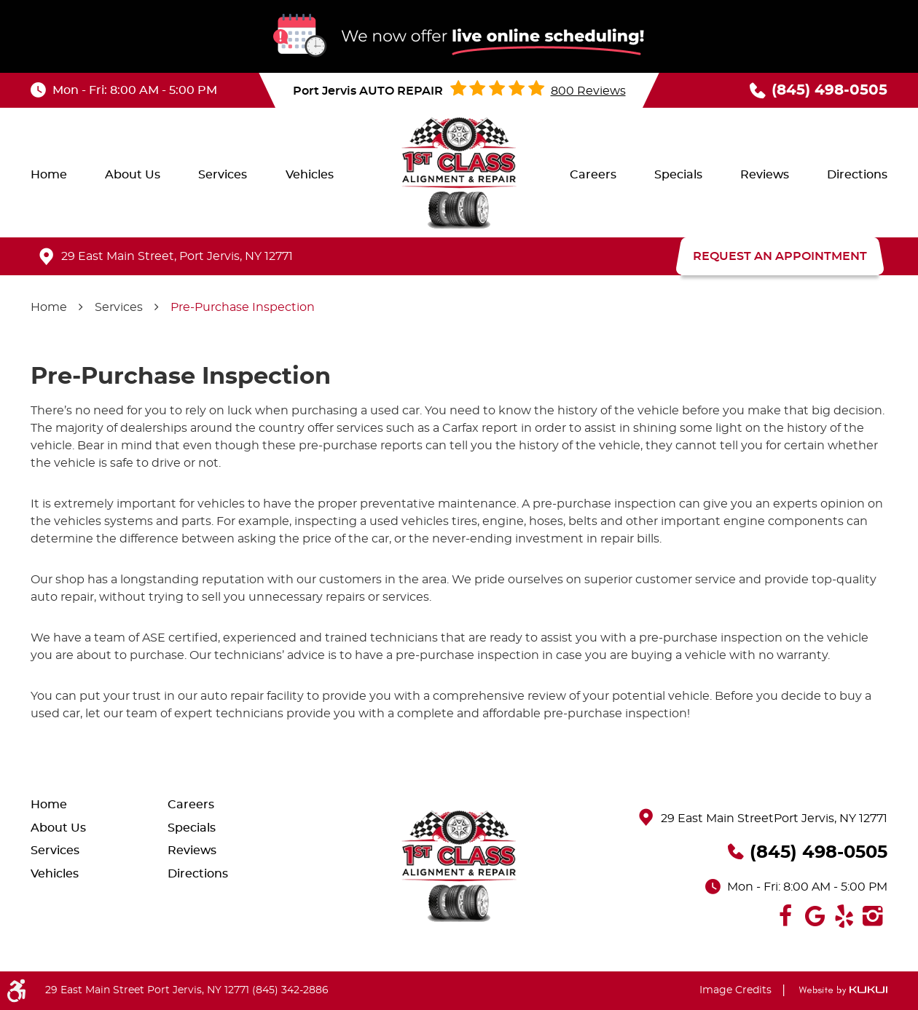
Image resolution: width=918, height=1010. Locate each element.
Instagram (872, 916)
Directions (857, 175)
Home (49, 175)
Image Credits (735, 990)
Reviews (764, 175)
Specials (678, 175)
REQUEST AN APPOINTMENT (780, 256)
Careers (593, 175)
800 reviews (588, 91)
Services (222, 175)
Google (814, 916)
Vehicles (310, 175)
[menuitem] (49, 175)
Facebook (785, 916)
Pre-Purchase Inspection (242, 307)
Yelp (843, 916)
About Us (132, 175)
